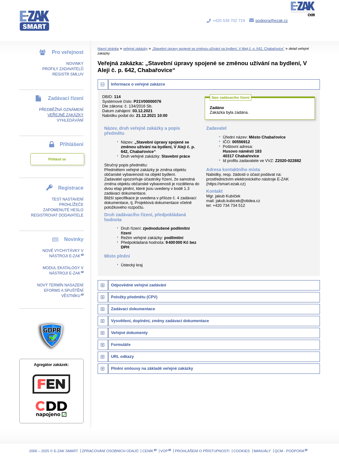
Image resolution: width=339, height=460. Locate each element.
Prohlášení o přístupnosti (202, 451)
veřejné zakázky (135, 48)
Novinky (75, 63)
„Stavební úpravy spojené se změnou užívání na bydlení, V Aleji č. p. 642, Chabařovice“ (218, 48)
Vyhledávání (70, 120)
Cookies (242, 451)
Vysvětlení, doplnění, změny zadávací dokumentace (160, 320)
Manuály (262, 451)
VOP (164, 451)
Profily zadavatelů (62, 69)
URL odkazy (122, 356)
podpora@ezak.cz (271, 20)
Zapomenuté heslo (63, 210)
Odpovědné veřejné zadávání (138, 285)
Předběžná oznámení (61, 109)
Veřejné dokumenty (129, 332)
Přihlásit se (57, 159)
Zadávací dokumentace (133, 308)
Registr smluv (67, 74)
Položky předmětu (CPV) (134, 297)
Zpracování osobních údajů (110, 451)
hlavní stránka (108, 48)
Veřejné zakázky (66, 115)
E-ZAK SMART (38, 15)
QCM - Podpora (289, 451)
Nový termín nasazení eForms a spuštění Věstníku (60, 290)
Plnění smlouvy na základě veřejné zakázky (152, 368)
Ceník (147, 451)
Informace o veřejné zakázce (138, 84)
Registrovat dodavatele (57, 215)
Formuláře (121, 344)
